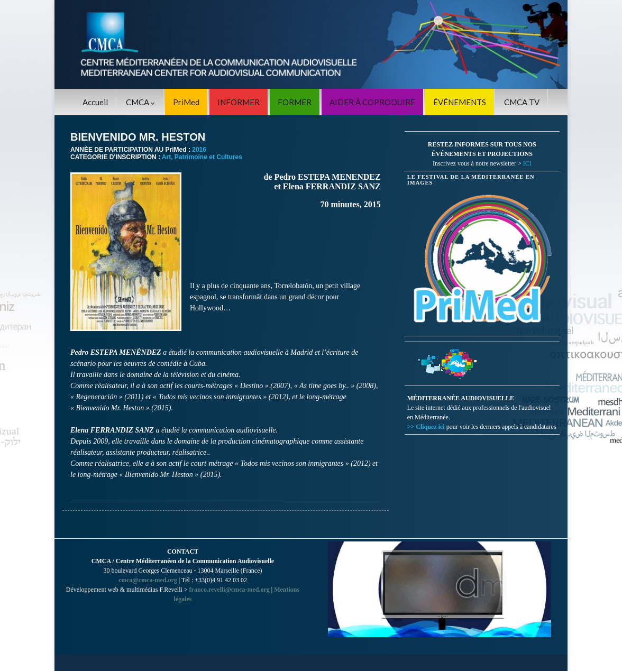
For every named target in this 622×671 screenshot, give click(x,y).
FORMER (295, 102)
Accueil (95, 102)
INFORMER (238, 102)
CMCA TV (521, 102)
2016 (199, 149)
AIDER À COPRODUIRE (372, 102)
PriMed (186, 102)
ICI (527, 163)
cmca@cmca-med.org (147, 580)
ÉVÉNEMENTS (459, 102)
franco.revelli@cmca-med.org (229, 589)
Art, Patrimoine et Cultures (202, 157)
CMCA (140, 102)
